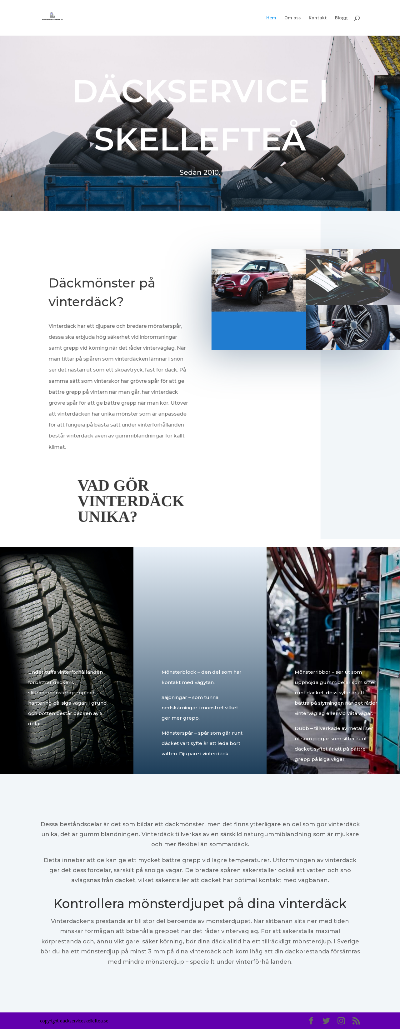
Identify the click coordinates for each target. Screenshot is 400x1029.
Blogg (341, 18)
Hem (271, 18)
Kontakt (318, 18)
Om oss (292, 18)
